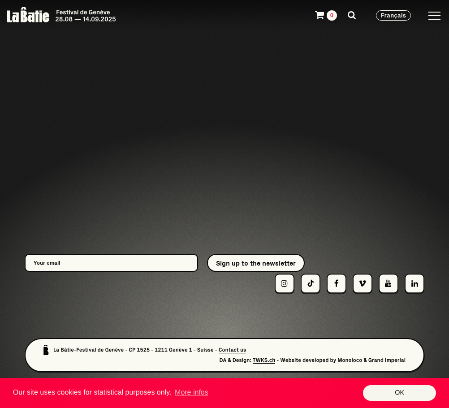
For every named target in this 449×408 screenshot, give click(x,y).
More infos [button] (191, 392)
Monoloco (349, 360)
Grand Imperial (387, 360)
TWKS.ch (264, 360)
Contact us (232, 350)
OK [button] (399, 392)
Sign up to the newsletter (256, 263)
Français (393, 15)
